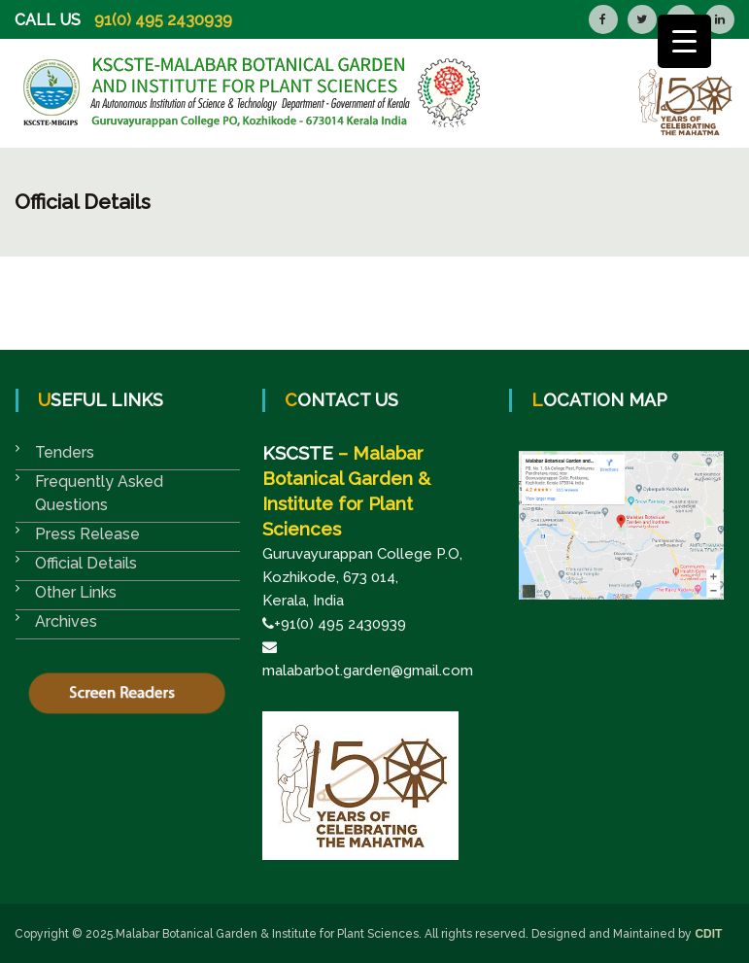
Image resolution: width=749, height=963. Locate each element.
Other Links (76, 592)
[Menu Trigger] (684, 41)
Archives (66, 621)
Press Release (87, 534)
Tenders (64, 452)
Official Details (86, 563)
